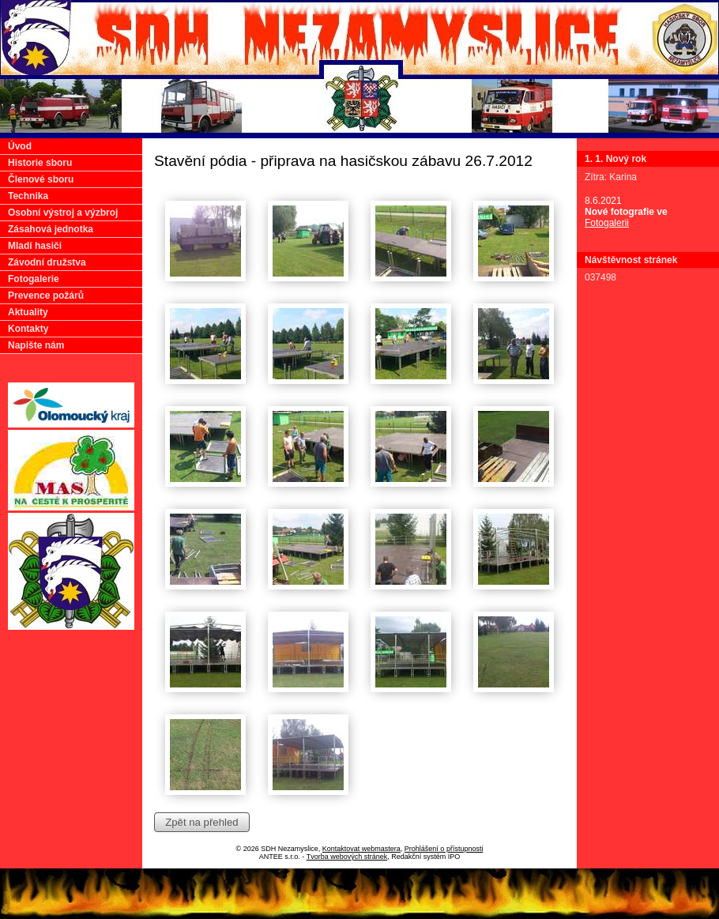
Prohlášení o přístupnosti (444, 849)
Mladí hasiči (35, 245)
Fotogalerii (607, 222)
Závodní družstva (47, 262)
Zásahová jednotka (50, 229)
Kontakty (28, 328)
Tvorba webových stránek (347, 857)
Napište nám (36, 345)
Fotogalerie (33, 278)
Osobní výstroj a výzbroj (63, 212)
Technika (28, 196)
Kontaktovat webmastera (361, 849)
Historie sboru (40, 162)
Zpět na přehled (201, 822)
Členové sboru (40, 179)
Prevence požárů (46, 295)
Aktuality (28, 312)
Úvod (20, 146)
